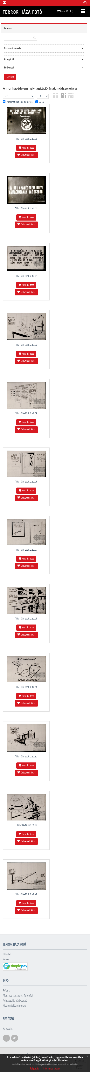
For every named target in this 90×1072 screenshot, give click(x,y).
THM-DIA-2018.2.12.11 (26, 825)
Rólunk (6, 990)
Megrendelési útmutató (14, 1005)
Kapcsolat (7, 1028)
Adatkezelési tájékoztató (15, 1000)
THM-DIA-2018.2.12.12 (26, 894)
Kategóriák (9, 59)
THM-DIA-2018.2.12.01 (26, 139)
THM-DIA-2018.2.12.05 (26, 413)
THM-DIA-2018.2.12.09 (26, 687)
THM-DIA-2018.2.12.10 (26, 756)
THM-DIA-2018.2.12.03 (26, 276)
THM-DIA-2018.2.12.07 (26, 549)
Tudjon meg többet (51, 1068)
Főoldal (6, 954)
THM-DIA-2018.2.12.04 (26, 345)
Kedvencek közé (26, 154)
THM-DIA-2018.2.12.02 (26, 208)
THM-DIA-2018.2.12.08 (26, 618)
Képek (6, 959)
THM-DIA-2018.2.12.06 (26, 481)
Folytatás (34, 1068)
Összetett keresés (12, 48)
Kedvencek (9, 67)
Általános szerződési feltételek (18, 995)
